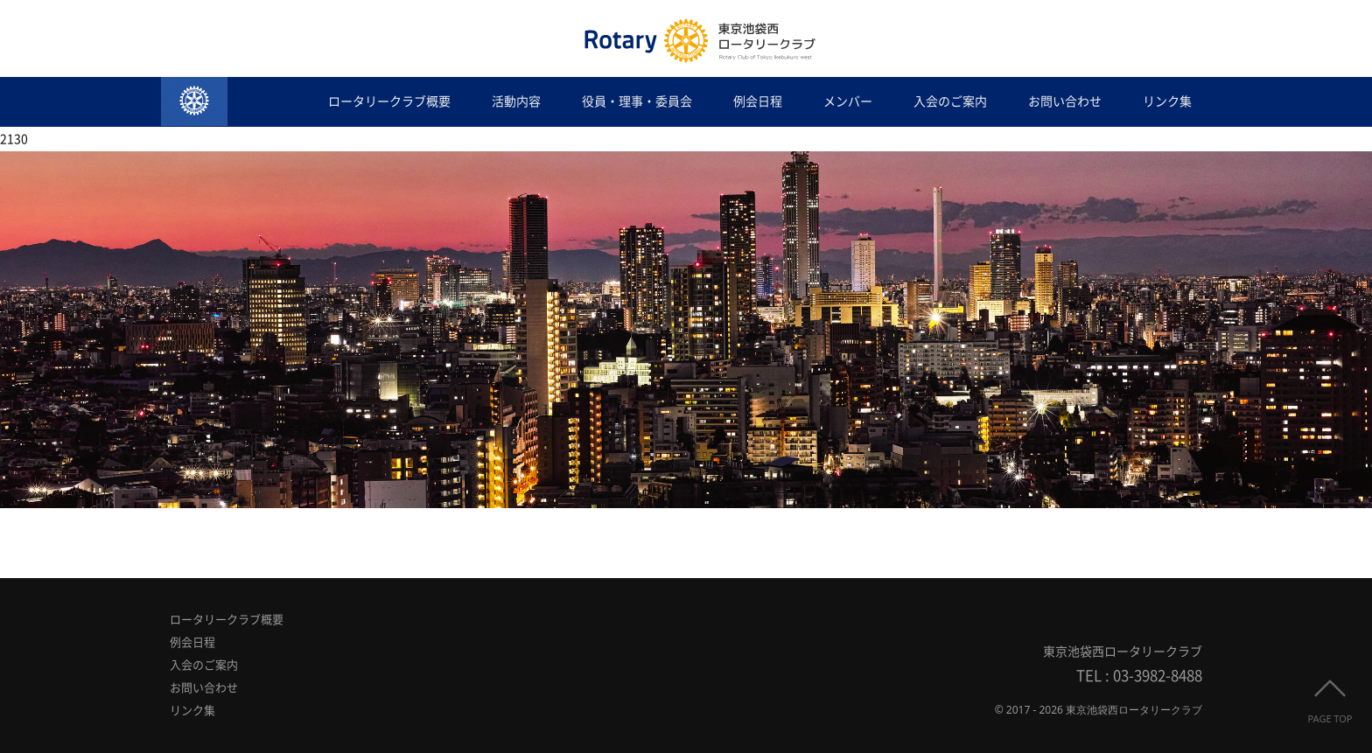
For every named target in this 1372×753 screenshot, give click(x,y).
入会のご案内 (950, 101)
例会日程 (757, 101)
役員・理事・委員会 (637, 101)
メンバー (847, 101)
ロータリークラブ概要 (389, 101)
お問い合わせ (1065, 101)
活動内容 (516, 101)
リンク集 (1167, 101)
